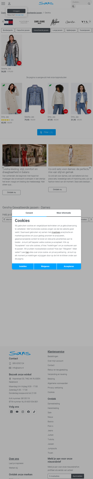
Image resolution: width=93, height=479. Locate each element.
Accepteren (69, 266)
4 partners (56, 232)
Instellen (23, 266)
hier (27, 252)
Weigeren (45, 266)
